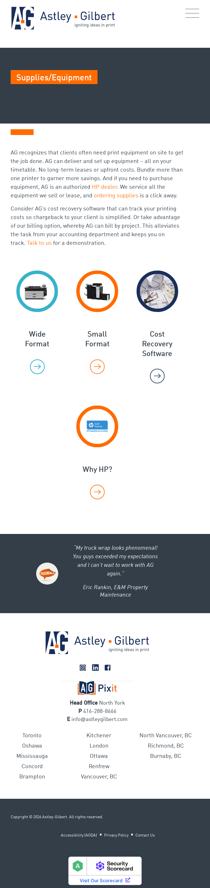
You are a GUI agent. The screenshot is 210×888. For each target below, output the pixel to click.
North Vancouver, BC (165, 736)
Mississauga (32, 756)
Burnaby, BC (165, 756)
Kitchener (98, 736)
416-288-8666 (99, 711)
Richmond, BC (166, 746)
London (99, 746)
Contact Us (145, 835)
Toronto (32, 736)
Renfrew (99, 767)
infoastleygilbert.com (99, 719)
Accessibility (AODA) (79, 835)
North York (112, 703)
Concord (32, 767)
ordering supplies (116, 196)
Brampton (32, 777)
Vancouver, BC (99, 777)
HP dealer (104, 187)
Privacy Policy (116, 835)
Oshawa (32, 746)
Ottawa (99, 756)
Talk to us (39, 243)
